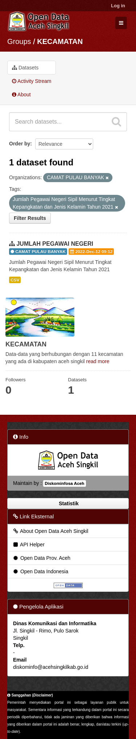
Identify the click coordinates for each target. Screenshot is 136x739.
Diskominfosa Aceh (64, 483)
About (21, 94)
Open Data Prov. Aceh (41, 558)
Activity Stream (31, 81)
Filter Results (30, 218)
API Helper (28, 544)
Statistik (67, 503)
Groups (19, 41)
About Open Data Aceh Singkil (50, 531)
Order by (19, 143)
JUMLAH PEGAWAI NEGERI (54, 244)
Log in (118, 5)
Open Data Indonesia (40, 571)
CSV (15, 279)
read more (98, 361)
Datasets (25, 68)
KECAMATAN (60, 41)
